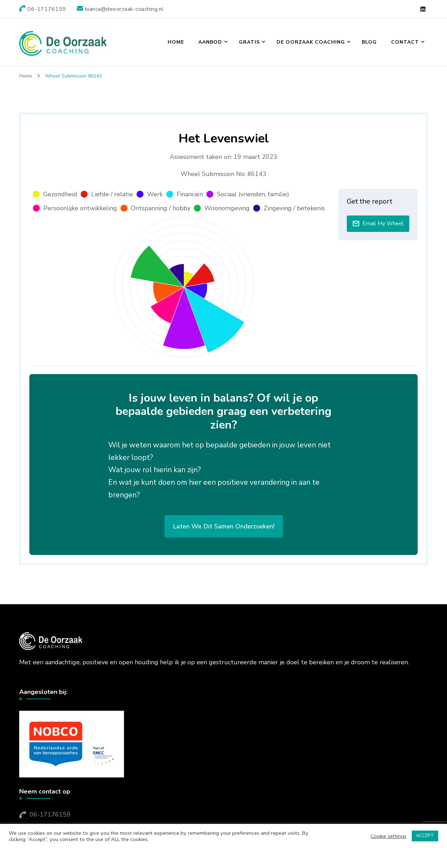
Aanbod (210, 42)
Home (176, 42)
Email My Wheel (378, 223)
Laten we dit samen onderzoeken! (223, 526)
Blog (369, 42)
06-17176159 (50, 814)
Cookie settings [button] (388, 836)
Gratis (249, 42)
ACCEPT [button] (425, 836)
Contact (405, 42)
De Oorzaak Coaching (311, 42)
